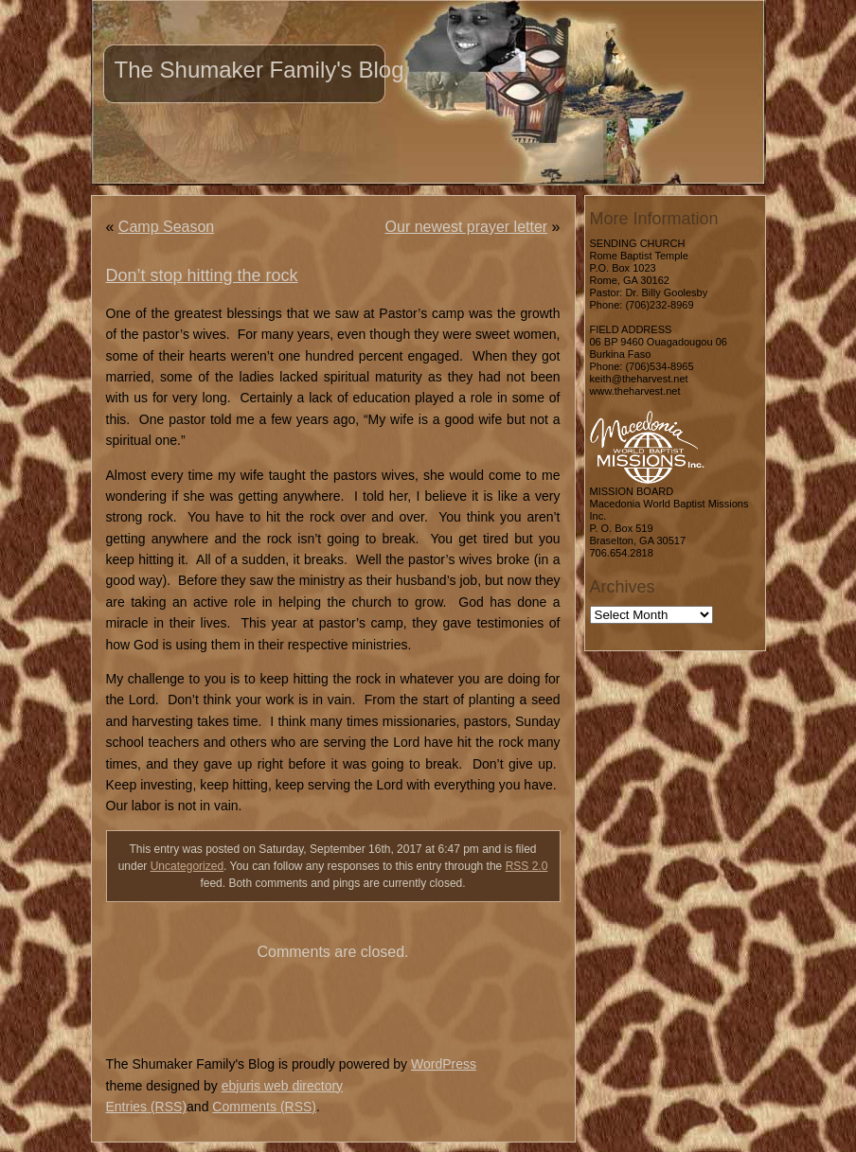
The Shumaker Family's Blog (259, 69)
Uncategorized (187, 866)
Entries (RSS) (146, 1106)
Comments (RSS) (264, 1106)
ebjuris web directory (282, 1085)
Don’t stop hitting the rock (202, 275)
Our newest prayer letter (466, 227)
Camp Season (166, 227)
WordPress (443, 1064)
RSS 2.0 (527, 866)
